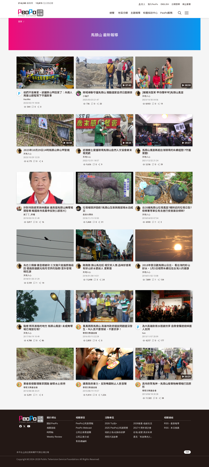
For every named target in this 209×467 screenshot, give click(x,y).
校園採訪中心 (150, 12)
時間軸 (50, 432)
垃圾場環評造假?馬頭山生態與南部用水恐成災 (108, 209)
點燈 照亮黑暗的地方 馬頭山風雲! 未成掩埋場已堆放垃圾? (48, 327)
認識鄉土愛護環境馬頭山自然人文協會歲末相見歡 (107, 151)
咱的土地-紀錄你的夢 (115, 432)
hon (144, 333)
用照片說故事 (111, 437)
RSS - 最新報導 (171, 423)
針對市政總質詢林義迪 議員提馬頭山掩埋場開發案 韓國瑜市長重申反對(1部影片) (48, 209)
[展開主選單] (186, 13)
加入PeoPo (153, 4)
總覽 (112, 12)
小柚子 (86, 96)
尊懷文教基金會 (90, 333)
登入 (143, 4)
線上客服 (186, 4)
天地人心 (146, 96)
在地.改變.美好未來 (142, 432)
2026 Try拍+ (111, 423)
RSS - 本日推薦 (171, 428)
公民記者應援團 (83, 432)
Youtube (29, 426)
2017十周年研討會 (142, 428)
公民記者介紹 (82, 437)
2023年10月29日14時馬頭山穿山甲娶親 (46, 150)
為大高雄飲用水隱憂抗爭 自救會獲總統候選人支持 (167, 327)
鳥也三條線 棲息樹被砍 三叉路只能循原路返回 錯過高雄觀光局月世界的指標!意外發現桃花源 (48, 268)
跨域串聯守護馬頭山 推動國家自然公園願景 (107, 92)
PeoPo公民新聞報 (84, 423)
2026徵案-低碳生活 (142, 423)
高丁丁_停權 (29, 214)
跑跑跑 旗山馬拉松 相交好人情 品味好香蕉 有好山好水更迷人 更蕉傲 (107, 266)
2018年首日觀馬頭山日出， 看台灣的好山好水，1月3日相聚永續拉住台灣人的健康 (166, 266)
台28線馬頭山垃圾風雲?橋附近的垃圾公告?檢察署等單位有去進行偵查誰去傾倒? (167, 209)
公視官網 (176, 4)
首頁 (20, 21)
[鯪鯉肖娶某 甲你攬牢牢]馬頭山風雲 (162, 92)
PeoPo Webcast (84, 428)
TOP (187, 452)
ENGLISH (165, 4)
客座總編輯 (81, 441)
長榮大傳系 (88, 214)
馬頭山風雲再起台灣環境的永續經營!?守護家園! (166, 151)
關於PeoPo (52, 423)
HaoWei (27, 99)
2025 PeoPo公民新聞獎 (116, 428)
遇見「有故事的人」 (143, 437)
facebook (20, 426)
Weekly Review (54, 437)
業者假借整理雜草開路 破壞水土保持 (44, 383)
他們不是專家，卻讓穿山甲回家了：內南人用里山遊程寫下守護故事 (48, 93)
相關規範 (51, 428)
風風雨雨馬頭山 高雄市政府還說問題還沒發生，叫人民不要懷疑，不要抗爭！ (107, 327)
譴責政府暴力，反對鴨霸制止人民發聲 (105, 383)
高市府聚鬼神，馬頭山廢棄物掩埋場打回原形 (166, 385)
